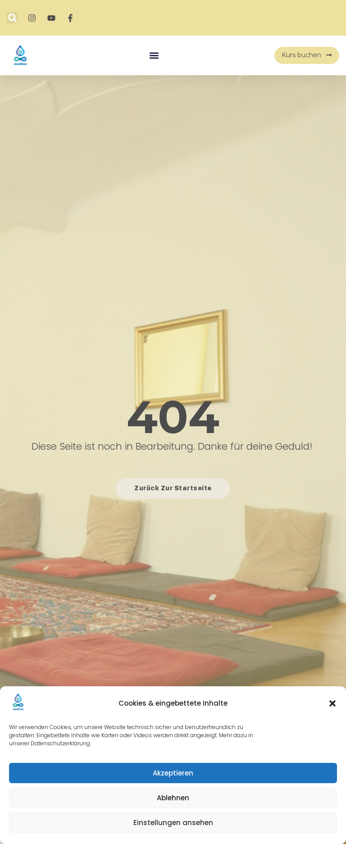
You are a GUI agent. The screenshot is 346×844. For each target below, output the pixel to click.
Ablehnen (173, 798)
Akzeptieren (173, 773)
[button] (332, 703)
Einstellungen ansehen (173, 822)
